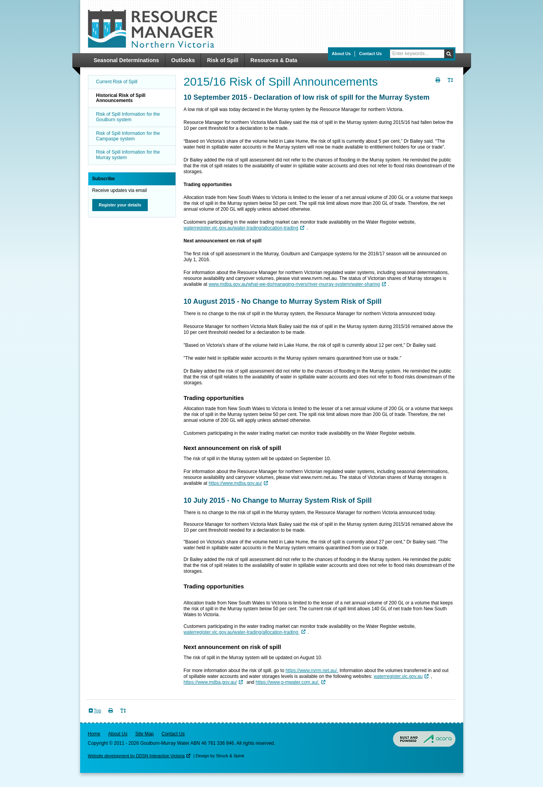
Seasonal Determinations (126, 60)
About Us (341, 53)
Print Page (439, 84)
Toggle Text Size (451, 84)
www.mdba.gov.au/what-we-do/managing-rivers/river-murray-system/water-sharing (294, 284)
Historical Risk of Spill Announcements (121, 98)
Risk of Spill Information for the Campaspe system (128, 136)
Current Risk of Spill (117, 81)
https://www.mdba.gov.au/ (235, 483)
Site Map (144, 734)
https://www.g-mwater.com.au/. (287, 682)
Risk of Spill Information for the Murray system (128, 154)
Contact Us (370, 53)
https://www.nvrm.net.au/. (311, 670)
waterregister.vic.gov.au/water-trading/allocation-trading (241, 228)
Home (94, 734)
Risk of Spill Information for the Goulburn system (128, 116)
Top (97, 710)
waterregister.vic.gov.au (398, 676)
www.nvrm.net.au (319, 278)
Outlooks (183, 60)
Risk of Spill (222, 60)
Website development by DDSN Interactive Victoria (136, 755)
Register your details (120, 205)
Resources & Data (274, 60)
